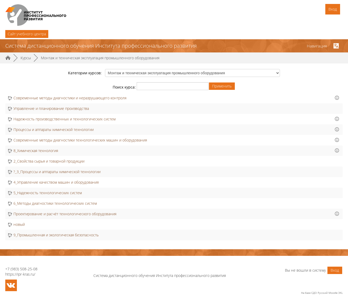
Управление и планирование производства (51, 108)
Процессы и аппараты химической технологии (53, 129)
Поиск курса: (125, 87)
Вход (332, 9)
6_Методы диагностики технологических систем (55, 203)
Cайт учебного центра (27, 33)
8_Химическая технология (35, 150)
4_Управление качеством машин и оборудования (56, 182)
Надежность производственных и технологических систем (64, 118)
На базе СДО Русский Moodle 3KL (322, 293)
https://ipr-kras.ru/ (20, 274)
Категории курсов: (85, 72)
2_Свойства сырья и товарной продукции (48, 161)
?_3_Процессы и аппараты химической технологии (57, 171)
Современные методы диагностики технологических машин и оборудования (80, 140)
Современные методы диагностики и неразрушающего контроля (69, 97)
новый (19, 224)
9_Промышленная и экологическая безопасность (56, 234)
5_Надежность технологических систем (47, 192)
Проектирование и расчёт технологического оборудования (64, 213)
